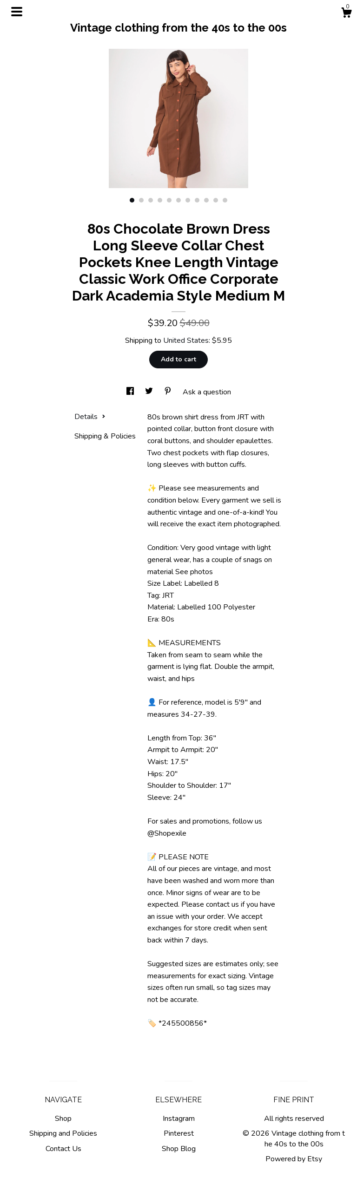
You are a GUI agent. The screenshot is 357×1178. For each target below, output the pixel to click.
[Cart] (346, 14)
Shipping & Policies (105, 436)
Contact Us (63, 1149)
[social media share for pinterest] (168, 392)
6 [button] (178, 200)
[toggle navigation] (16, 11)
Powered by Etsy (293, 1159)
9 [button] (206, 200)
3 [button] (150, 200)
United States (186, 340)
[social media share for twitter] (150, 392)
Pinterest (179, 1133)
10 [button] (215, 200)
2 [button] (141, 200)
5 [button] (169, 200)
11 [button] (225, 200)
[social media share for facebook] (131, 392)
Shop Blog (179, 1149)
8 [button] (197, 200)
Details (90, 417)
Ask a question (207, 392)
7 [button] (187, 200)
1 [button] (132, 200)
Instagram (179, 1118)
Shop (63, 1118)
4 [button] (160, 200)
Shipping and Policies (63, 1133)
